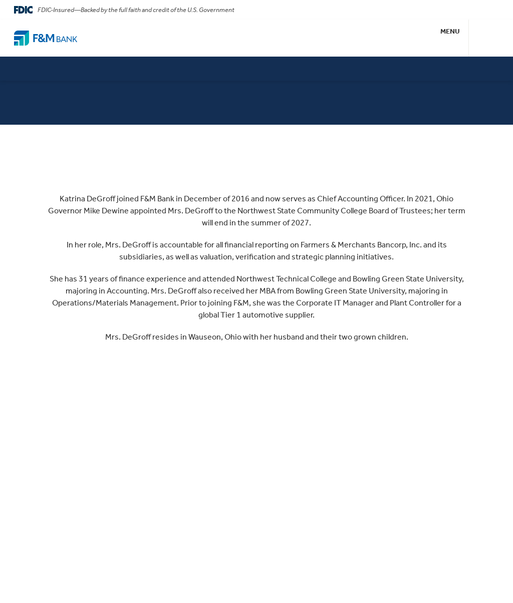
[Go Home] (45, 38)
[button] (450, 38)
